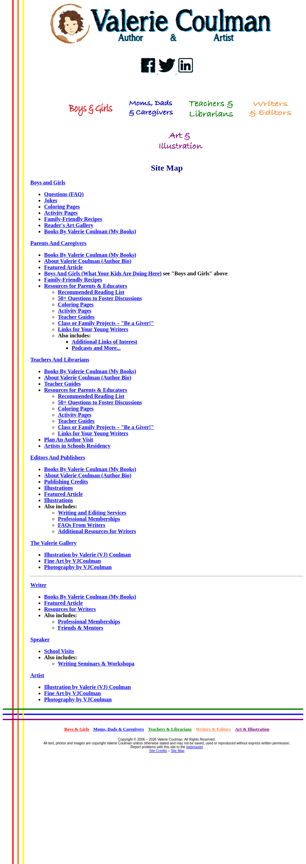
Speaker (40, 639)
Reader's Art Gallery (68, 225)
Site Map (177, 751)
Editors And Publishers (57, 457)
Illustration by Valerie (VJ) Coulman (87, 555)
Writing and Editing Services (92, 513)
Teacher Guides (76, 317)
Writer (38, 585)
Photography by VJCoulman (78, 567)
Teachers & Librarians (170, 729)
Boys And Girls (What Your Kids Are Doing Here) (103, 273)
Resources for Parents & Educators (85, 286)
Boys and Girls (47, 182)
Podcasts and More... (96, 348)
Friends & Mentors (80, 628)
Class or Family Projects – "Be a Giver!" (106, 323)
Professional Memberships (89, 519)
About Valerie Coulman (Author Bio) (87, 261)
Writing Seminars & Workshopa (96, 664)
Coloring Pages (62, 207)
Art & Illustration (252, 729)
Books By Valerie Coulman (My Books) (90, 231)
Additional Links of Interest (104, 342)
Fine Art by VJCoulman (72, 561)
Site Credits (158, 751)
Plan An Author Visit (68, 440)
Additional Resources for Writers (97, 531)
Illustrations (58, 488)
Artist (37, 675)
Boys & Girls (76, 729)
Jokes (50, 200)
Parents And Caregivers (58, 243)
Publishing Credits (66, 482)
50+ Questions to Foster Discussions (100, 298)
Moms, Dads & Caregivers (118, 729)
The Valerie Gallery (53, 543)
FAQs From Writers (81, 525)
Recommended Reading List (91, 292)
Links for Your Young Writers (93, 329)
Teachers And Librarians (59, 360)
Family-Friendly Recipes (73, 219)
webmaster (194, 747)
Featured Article (63, 267)
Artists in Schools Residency (77, 446)
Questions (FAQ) (64, 194)
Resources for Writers (70, 609)
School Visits (59, 651)
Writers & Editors (213, 729)
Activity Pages (61, 213)
